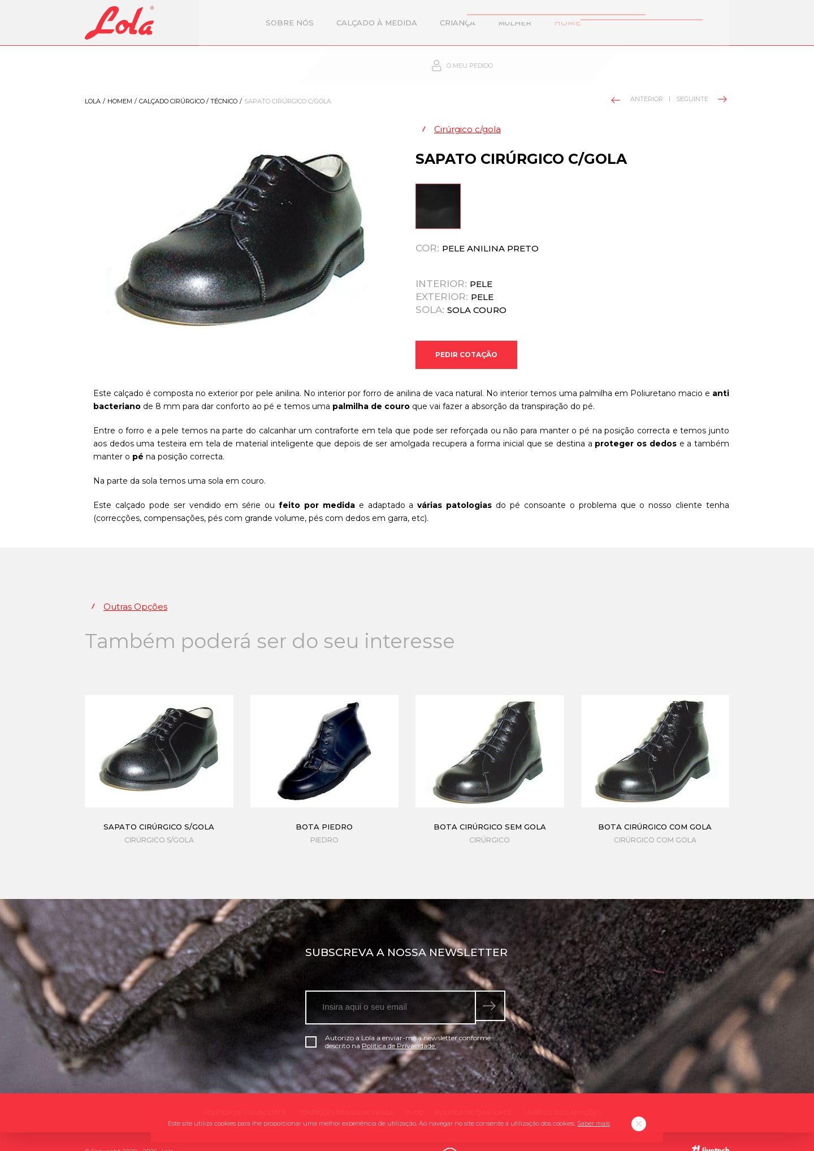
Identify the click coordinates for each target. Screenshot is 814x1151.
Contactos (580, 22)
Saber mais (593, 1123)
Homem (516, 22)
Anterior (638, 68)
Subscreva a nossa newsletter (406, 932)
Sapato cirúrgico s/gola (158, 806)
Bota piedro (324, 806)
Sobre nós (237, 22)
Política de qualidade (473, 1092)
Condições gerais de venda (346, 1092)
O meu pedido (670, 23)
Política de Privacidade (399, 1025)
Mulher (461, 22)
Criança (404, 22)
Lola (93, 70)
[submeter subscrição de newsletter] (492, 987)
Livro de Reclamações (562, 1092)
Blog (414, 1092)
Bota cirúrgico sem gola (490, 806)
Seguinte (700, 68)
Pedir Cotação (466, 328)
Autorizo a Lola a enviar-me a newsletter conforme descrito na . (398, 1022)
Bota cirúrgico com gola (655, 806)
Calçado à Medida (323, 22)
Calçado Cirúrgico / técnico (188, 70)
